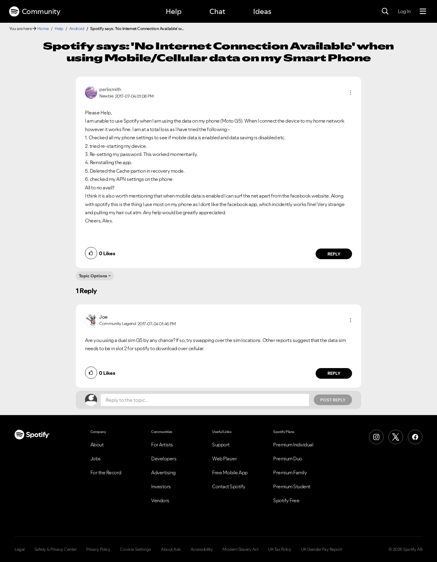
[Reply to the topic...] (205, 400)
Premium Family (290, 472)
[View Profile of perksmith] (110, 89)
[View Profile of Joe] (103, 316)
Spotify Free (286, 500)
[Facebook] (415, 437)
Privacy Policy (98, 549)
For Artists (162, 444)
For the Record (105, 472)
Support (221, 444)
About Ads (171, 549)
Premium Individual (293, 444)
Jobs (95, 458)
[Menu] (423, 11)
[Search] (385, 11)
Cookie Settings (135, 549)
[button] (350, 92)
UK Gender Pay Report (321, 549)
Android (76, 28)
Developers (163, 458)
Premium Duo (287, 458)
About (97, 444)
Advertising (163, 472)
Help (173, 11)
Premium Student (291, 486)
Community (34, 11)
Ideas (262, 11)
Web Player (224, 458)
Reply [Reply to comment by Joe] (333, 373)
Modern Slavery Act (240, 549)
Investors (161, 486)
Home (43, 28)
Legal (20, 549)
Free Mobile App (230, 472)
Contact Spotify (229, 486)
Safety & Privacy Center (55, 549)
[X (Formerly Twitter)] (395, 437)
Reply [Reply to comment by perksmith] (333, 254)
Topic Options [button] (93, 276)
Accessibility (202, 549)
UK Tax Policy (279, 549)
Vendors (160, 500)
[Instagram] (376, 437)
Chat (217, 11)
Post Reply (333, 400)
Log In (404, 11)
